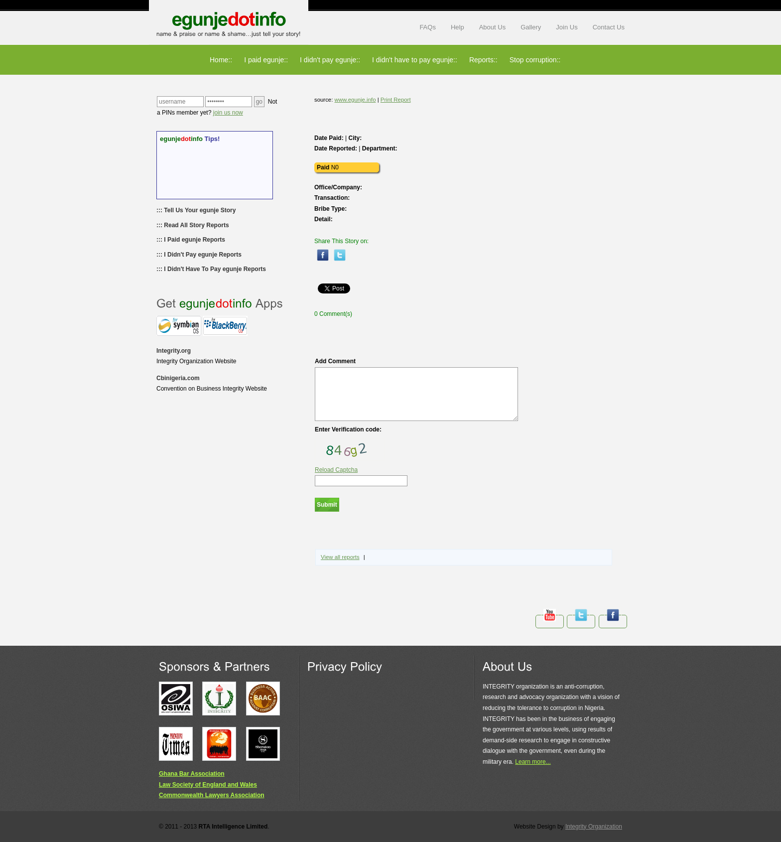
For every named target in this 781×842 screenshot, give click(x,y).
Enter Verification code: (348, 429)
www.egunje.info (355, 100)
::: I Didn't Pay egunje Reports (199, 254)
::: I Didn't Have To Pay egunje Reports (211, 269)
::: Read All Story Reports (192, 225)
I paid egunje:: (266, 60)
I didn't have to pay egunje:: (414, 60)
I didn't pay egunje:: (330, 60)
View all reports (340, 557)
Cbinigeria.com (178, 378)
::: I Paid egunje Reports (190, 239)
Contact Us (609, 27)
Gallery (531, 27)
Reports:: (483, 60)
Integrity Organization (593, 826)
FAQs (427, 27)
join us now (228, 112)
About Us (492, 27)
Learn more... (532, 761)
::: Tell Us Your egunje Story (196, 210)
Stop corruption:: (535, 60)
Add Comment (416, 389)
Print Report (396, 100)
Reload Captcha (336, 469)
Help (457, 27)
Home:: (221, 60)
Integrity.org (173, 350)
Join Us (566, 27)
